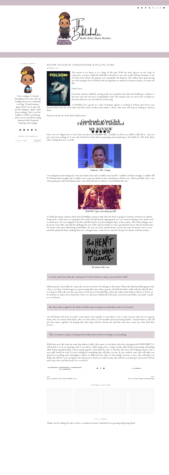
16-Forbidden (52, 367)
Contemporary (64, 367)
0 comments (136, 368)
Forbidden (67, 369)
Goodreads (90, 121)
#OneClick (110, 121)
